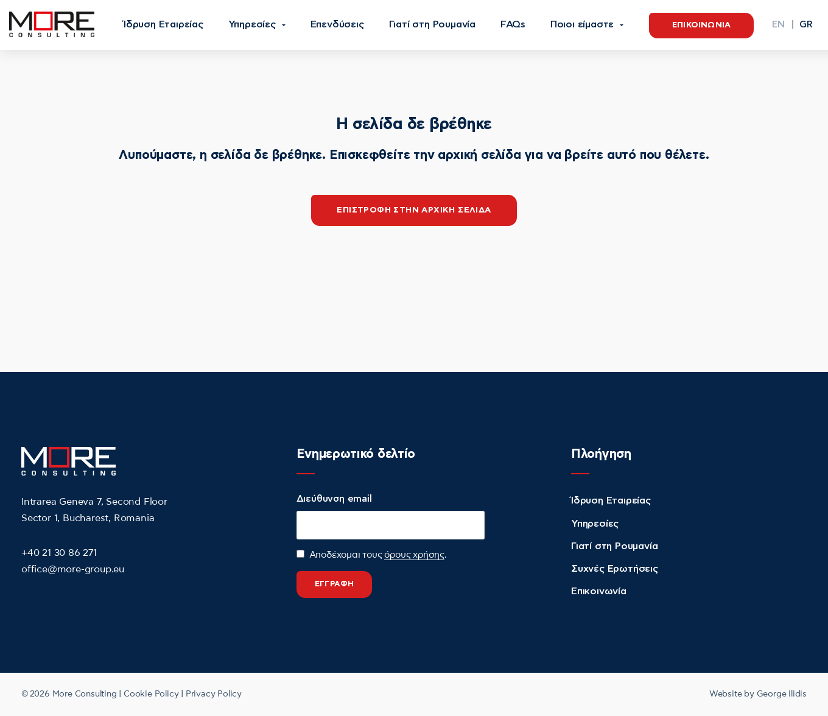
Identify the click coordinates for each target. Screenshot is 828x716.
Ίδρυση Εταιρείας (611, 500)
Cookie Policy (151, 694)
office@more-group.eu (72, 569)
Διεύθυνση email (334, 499)
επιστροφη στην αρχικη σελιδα (414, 210)
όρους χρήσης (414, 555)
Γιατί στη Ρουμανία (614, 546)
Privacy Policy (214, 694)
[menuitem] (778, 25)
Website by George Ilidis (758, 694)
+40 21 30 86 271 (59, 553)
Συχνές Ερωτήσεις (614, 569)
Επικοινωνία (598, 591)
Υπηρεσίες (595, 523)
